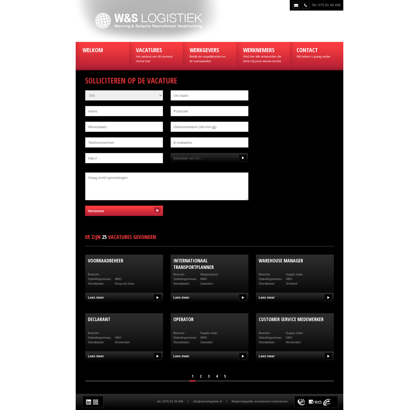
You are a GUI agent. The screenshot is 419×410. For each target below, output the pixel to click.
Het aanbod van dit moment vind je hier (156, 54)
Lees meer (96, 297)
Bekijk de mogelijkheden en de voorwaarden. (209, 54)
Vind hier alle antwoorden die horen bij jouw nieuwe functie (263, 54)
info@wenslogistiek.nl (207, 401)
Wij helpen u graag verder (317, 52)
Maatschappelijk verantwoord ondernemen (260, 401)
